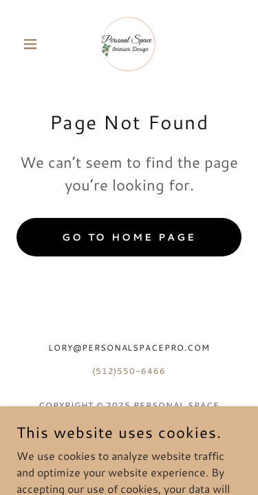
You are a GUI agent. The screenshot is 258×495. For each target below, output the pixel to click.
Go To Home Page (129, 237)
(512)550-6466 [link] (129, 371)
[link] (128, 44)
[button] (33, 44)
